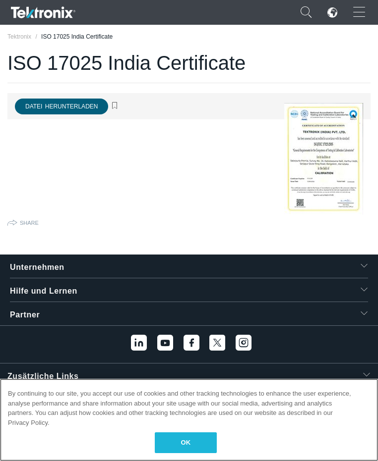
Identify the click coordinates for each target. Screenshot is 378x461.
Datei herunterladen (61, 106)
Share (29, 223)
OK (186, 442)
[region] (189, 420)
